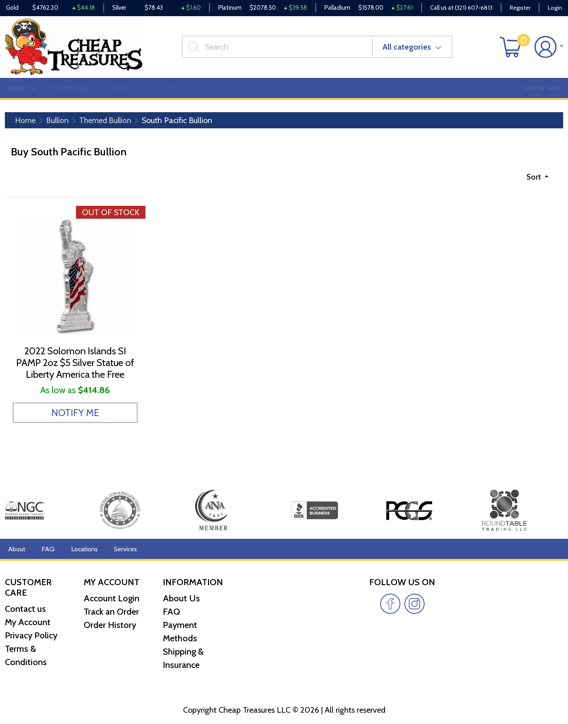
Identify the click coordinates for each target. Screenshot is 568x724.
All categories (408, 48)
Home (25, 122)
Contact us (25, 608)
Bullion (58, 122)
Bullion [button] (22, 89)
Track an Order (111, 611)
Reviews (275, 89)
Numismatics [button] (75, 89)
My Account (27, 622)
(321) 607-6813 (471, 8)
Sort (533, 178)
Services (124, 548)
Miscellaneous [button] (223, 89)
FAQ (48, 548)
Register (519, 8)
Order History (110, 624)
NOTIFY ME (75, 416)
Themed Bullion (108, 122)
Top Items (168, 89)
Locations (83, 548)
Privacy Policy (31, 635)
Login (555, 8)
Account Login (111, 598)
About (16, 548)
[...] (278, 48)
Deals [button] (125, 89)
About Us (181, 598)
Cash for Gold (541, 89)
